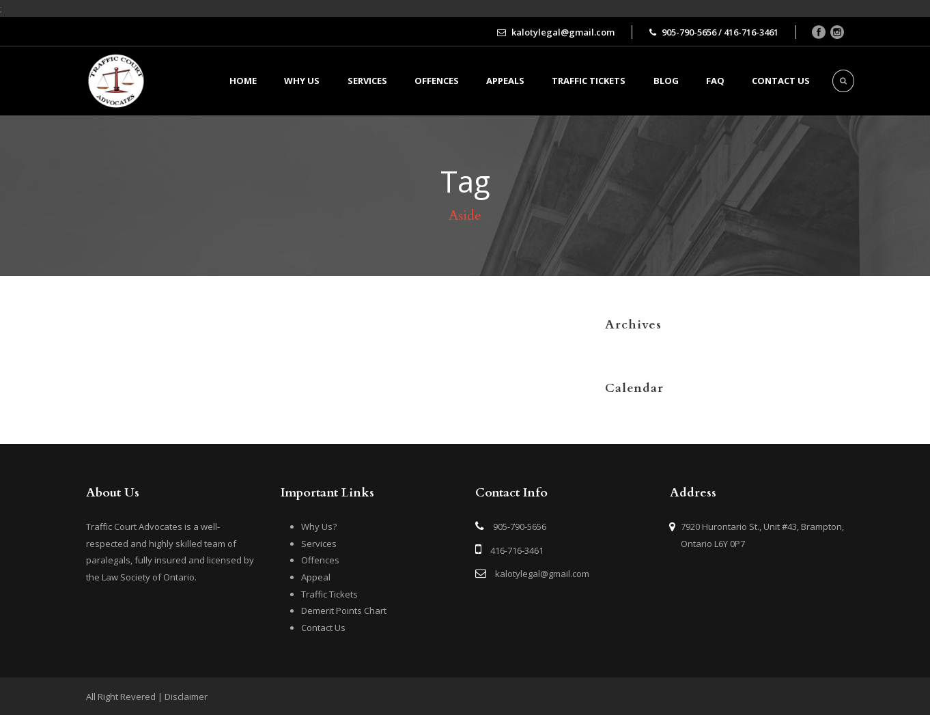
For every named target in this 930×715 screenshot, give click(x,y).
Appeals (505, 80)
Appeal (315, 577)
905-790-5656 (519, 526)
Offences (436, 80)
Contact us (781, 80)
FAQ (715, 80)
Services (367, 80)
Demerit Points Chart (343, 610)
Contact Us (323, 627)
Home (243, 80)
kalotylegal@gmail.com (542, 573)
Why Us (302, 80)
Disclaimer (186, 696)
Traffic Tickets (588, 80)
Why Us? (319, 526)
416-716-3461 (517, 550)
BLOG (666, 80)
